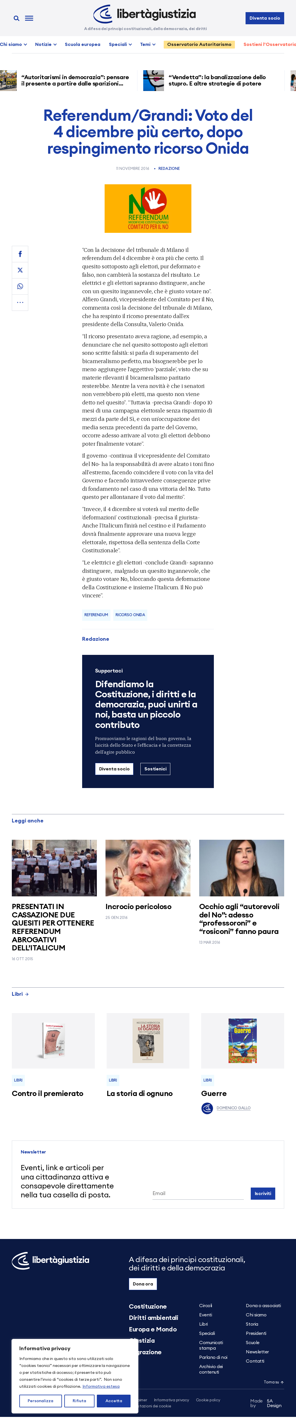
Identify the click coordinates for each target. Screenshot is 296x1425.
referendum (96, 615)
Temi (145, 44)
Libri (20, 994)
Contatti (255, 1361)
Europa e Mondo (153, 1329)
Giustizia (141, 1340)
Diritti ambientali (153, 1318)
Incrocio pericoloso (138, 907)
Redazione (169, 169)
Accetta (113, 1401)
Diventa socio (265, 18)
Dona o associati (263, 1305)
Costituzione (148, 1306)
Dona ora (143, 1284)
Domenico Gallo (225, 1108)
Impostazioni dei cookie (150, 1406)
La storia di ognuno (140, 1093)
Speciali (118, 44)
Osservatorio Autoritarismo (199, 44)
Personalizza (40, 1401)
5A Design (266, 1403)
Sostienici (155, 769)
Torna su (274, 1382)
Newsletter (257, 1352)
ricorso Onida (130, 615)
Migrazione (145, 1352)
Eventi (205, 1315)
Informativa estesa (101, 1387)
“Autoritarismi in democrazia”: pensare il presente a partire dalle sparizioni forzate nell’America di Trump (77, 84)
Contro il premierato (47, 1093)
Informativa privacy (171, 1400)
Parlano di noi (213, 1357)
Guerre (214, 1093)
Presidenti (256, 1333)
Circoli (205, 1305)
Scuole (252, 1342)
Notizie (43, 44)
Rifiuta (79, 1401)
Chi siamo (256, 1315)
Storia (252, 1324)
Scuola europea (82, 44)
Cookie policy (208, 1400)
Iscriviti (263, 1193)
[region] (75, 1376)
